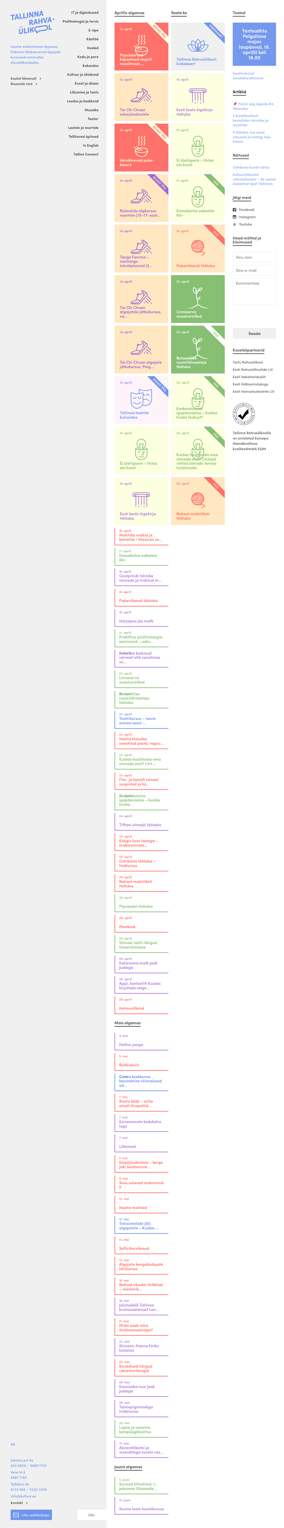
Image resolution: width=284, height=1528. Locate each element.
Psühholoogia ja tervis (81, 21)
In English (91, 145)
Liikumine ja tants (84, 92)
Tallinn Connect (86, 154)
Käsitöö (92, 38)
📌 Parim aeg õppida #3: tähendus (253, 106)
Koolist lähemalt (23, 78)
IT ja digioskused (85, 12)
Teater (93, 118)
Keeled (93, 47)
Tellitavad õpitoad (84, 136)
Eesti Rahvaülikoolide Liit (253, 369)
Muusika (92, 109)
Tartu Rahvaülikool (248, 362)
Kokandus (91, 65)
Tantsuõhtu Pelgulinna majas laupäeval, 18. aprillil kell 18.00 (254, 44)
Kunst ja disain (87, 83)
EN (13, 1444)
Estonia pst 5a (22, 1460)
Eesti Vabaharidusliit (249, 376)
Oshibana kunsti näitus (251, 167)
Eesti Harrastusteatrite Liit (253, 391)
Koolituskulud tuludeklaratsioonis (248, 75)
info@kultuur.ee (23, 1496)
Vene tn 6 (18, 1472)
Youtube (245, 224)
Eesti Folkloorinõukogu (250, 384)
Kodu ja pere (88, 56)
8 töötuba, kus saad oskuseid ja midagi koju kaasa (252, 137)
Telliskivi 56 (20, 1484)
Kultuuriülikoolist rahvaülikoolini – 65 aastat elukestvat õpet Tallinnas (254, 179)
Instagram (247, 217)
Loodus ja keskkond (83, 100)
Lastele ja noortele (83, 127)
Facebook (246, 209)
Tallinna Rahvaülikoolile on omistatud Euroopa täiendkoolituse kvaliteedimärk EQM (252, 440)
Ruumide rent (21, 83)
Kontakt (17, 1502)
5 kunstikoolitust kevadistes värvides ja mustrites (250, 120)
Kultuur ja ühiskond (83, 74)
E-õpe (94, 30)
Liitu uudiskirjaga (31, 1514)
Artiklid (239, 91)
